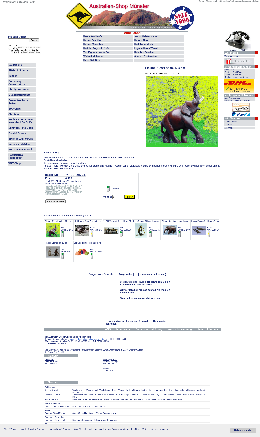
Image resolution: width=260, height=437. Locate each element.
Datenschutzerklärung (149, 329)
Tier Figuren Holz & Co (96, 52)
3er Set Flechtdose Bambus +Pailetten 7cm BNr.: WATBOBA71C (93, 250)
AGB (108, 329)
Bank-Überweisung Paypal (237, 99)
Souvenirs (14, 108)
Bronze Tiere (141, 40)
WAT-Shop (14, 163)
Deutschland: (229, 70)
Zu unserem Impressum (56, 343)
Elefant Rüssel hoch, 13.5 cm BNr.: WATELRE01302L (61, 228)
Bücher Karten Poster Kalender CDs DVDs (21, 121)
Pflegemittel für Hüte (173, 399)
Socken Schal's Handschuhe (138, 390)
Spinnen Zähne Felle (20, 138)
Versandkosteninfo (241, 77)
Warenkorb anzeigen (15, 2)
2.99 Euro (237, 72)
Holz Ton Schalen (144, 52)
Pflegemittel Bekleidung (184, 390)
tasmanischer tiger (111, 362)
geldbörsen (108, 370)
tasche (106, 368)
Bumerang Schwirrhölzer (16, 83)
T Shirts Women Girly (149, 395)
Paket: (227, 75)
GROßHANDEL (133, 33)
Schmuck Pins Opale (21, 127)
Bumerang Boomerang (82, 420)
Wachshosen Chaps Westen (111, 390)
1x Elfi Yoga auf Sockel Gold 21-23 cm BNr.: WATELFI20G (120, 228)
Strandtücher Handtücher (83, 413)
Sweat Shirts (181, 395)
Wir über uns (232, 118)
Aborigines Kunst (19, 89)
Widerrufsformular (209, 329)
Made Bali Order (92, 60)
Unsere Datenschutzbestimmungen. (151, 429)
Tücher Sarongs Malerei (106, 413)
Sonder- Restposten (145, 56)
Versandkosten (74, 181)
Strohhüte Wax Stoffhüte (121, 399)
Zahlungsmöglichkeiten (239, 95)
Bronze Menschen (93, 44)
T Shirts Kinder (167, 395)
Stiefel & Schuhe (18, 70)
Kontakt (228, 124)
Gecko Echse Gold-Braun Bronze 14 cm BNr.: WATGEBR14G (208, 228)
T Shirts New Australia (104, 395)
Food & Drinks (17, 133)
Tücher (12, 75)
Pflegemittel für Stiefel (95, 406)
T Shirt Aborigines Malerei (127, 395)
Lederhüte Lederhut (81, 399)
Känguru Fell (108, 364)
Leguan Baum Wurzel (146, 48)
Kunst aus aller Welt (20, 149)
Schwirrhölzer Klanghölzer (105, 420)
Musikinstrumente (19, 94)
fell (104, 366)
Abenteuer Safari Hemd (82, 395)
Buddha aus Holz (143, 44)
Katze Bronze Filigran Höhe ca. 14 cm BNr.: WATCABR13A (149, 228)
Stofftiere (14, 114)
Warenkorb (231, 52)
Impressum (123, 329)
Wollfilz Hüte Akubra (100, 399)
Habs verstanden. (243, 430)
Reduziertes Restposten (15, 156)
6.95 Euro (237, 75)
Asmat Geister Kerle (145, 36)
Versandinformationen (238, 66)
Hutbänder (139, 399)
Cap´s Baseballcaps (154, 399)
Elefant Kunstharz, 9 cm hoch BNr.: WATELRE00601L (178, 228)
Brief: (227, 72)
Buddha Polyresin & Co (96, 48)
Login (32, 2)
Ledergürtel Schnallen (162, 390)
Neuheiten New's (92, 36)
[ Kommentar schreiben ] (152, 274)
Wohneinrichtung (93, 56)
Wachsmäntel (92, 390)
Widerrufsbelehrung (180, 329)
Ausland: (229, 77)
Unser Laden (230, 121)
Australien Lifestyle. (54, 352)
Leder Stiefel (78, 406)
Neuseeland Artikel (19, 144)
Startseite (229, 128)
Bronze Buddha (92, 40)
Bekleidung (15, 64)
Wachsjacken (78, 390)
